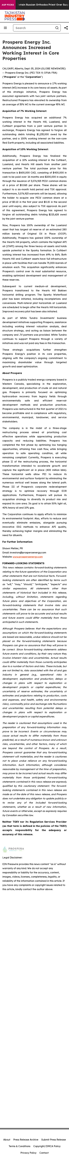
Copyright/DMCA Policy (47, 1146)
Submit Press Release (53, 1139)
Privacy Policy (28, 1152)
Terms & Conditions (19, 1146)
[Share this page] (66, 28)
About (6, 1139)
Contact (44, 1152)
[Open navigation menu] (5, 28)
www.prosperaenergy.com (28, 556)
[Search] (33, 27)
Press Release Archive (25, 1139)
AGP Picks (8, 4)
